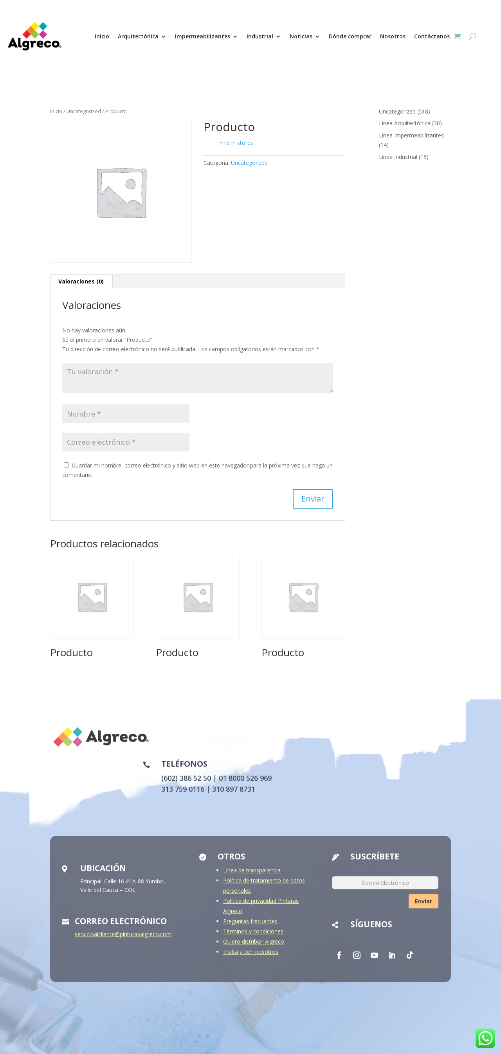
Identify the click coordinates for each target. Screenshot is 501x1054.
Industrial (260, 36)
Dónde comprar (350, 36)
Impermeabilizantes (202, 36)
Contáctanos (432, 36)
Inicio (102, 36)
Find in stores (230, 143)
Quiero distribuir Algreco (253, 947)
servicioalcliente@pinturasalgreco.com (123, 940)
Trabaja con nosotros (250, 957)
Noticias (301, 36)
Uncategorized (84, 111)
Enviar (423, 907)
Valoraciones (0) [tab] (81, 281)
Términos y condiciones (253, 937)
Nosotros (392, 36)
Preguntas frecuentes (250, 927)
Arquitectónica (138, 36)
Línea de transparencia (252, 876)
